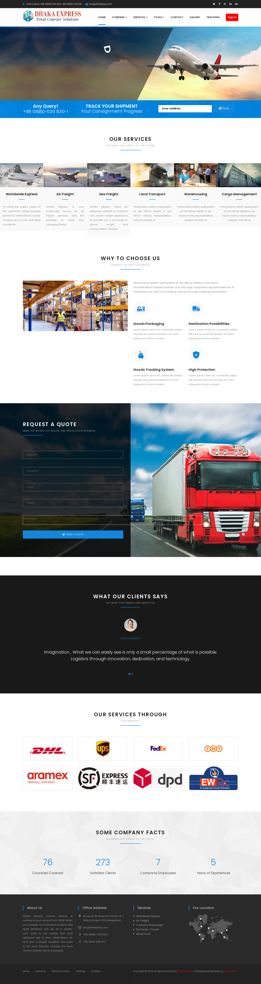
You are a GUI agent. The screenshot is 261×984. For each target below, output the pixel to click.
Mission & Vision (61, 971)
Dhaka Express (185, 971)
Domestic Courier (147, 929)
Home (26, 971)
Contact (95, 971)
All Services (143, 934)
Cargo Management (239, 194)
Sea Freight (108, 194)
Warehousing (195, 194)
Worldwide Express (22, 194)
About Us (41, 971)
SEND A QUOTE (73, 534)
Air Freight (65, 194)
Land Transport (152, 194)
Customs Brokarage (149, 925)
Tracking (80, 971)
